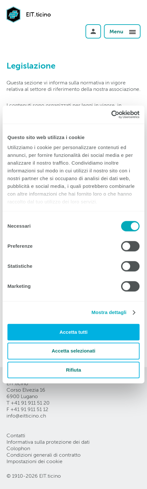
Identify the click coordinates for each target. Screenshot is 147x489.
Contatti (15, 435)
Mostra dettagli (108, 312)
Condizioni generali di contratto (43, 455)
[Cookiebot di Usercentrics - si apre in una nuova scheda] (111, 114)
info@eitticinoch (26, 415)
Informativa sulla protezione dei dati (48, 442)
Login (93, 31)
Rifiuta (73, 370)
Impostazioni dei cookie (34, 461)
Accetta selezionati (73, 351)
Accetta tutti (74, 332)
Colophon (18, 448)
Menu (122, 32)
